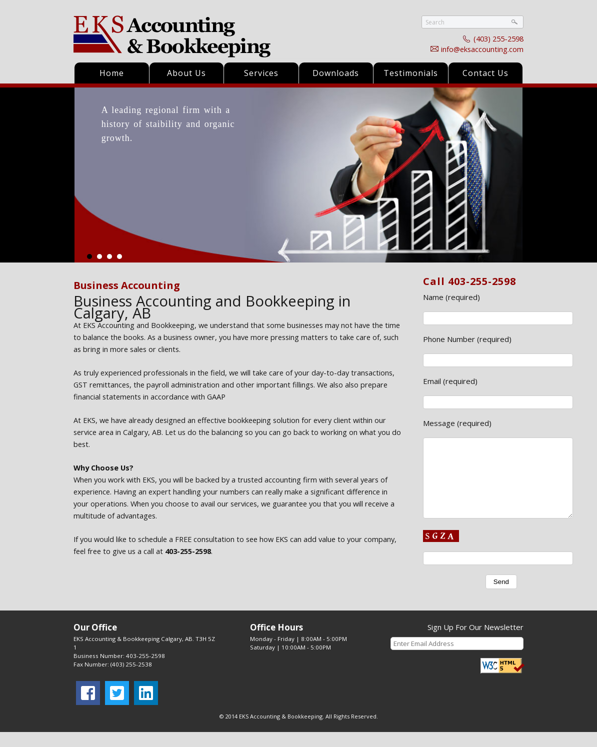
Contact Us (485, 73)
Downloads (335, 73)
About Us (186, 73)
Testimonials (411, 73)
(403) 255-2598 (499, 39)
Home (112, 73)
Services (261, 73)
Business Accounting (127, 285)
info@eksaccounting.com (482, 49)
